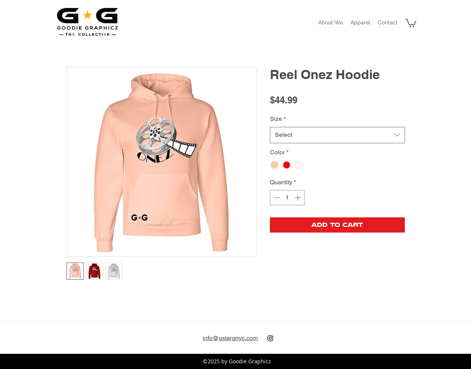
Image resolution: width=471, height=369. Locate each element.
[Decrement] (276, 197)
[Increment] (298, 197)
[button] (360, 22)
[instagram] (270, 338)
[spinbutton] (287, 197)
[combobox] (337, 135)
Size (278, 118)
